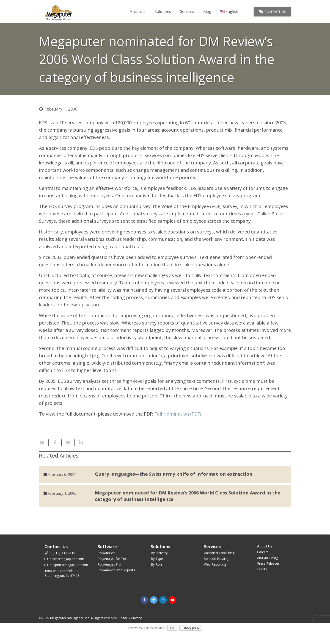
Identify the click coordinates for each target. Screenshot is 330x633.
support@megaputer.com (69, 565)
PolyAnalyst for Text (113, 558)
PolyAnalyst (106, 553)
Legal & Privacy (130, 618)
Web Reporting (215, 564)
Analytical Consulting (219, 553)
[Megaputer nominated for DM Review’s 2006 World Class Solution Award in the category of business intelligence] (165, 496)
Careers (263, 552)
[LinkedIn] (163, 600)
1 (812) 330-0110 (62, 553)
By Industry (159, 553)
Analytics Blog (267, 557)
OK (172, 628)
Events (262, 569)
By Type (157, 558)
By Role (156, 564)
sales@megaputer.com (67, 559)
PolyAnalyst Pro (109, 564)
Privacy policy (190, 628)
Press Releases (268, 563)
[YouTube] (172, 600)
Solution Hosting (216, 558)
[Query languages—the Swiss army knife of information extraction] (165, 474)
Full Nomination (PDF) (177, 414)
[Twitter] (154, 600)
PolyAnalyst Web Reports (116, 570)
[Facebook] (144, 600)
